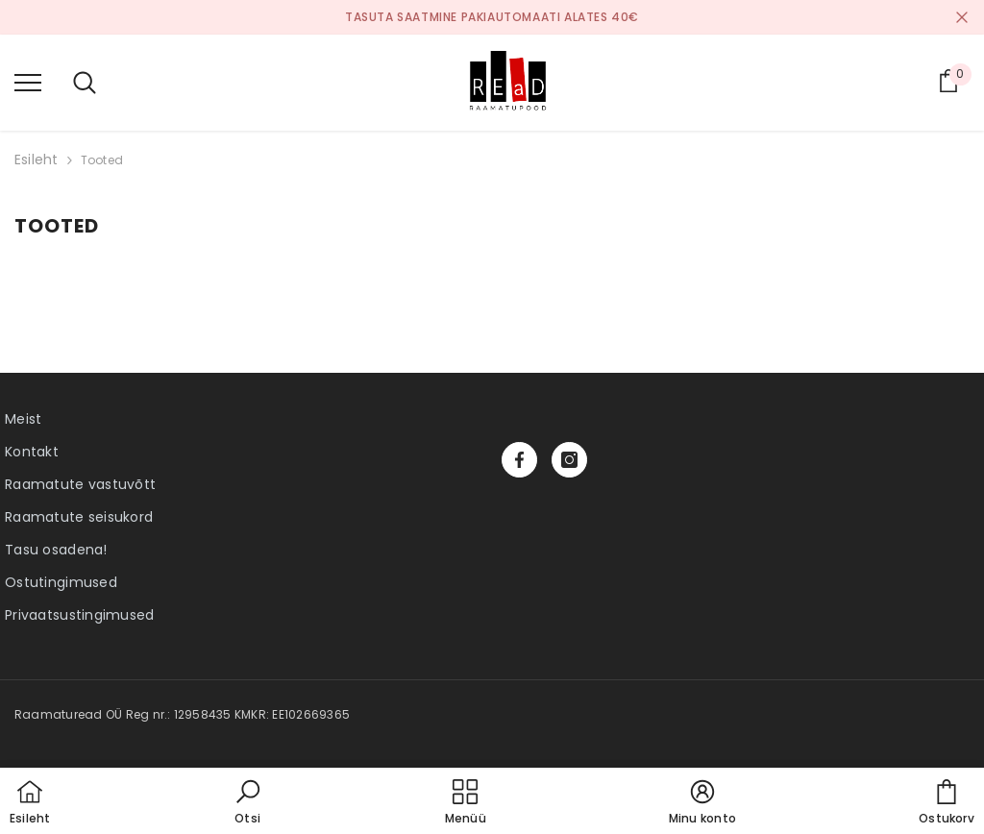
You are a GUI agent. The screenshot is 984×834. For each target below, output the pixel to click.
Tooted (102, 160)
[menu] (27, 81)
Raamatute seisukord (79, 517)
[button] (248, 803)
